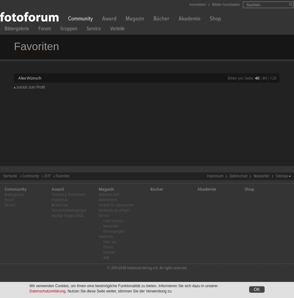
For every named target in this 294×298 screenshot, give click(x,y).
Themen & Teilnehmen (68, 194)
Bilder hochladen (226, 4)
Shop (215, 19)
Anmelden (197, 4)
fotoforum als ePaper (114, 210)
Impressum (215, 176)
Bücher (161, 19)
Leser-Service (113, 221)
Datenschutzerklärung (47, 292)
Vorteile (117, 29)
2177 (47, 176)
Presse (108, 247)
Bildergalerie (17, 29)
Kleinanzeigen (113, 231)
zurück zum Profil (30, 87)
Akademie (190, 19)
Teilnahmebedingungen (69, 210)
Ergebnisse (60, 200)
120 (273, 78)
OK (257, 290)
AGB (106, 258)
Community (80, 19)
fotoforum (106, 237)
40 (257, 78)
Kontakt (109, 252)
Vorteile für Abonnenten (116, 205)
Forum (44, 29)
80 (264, 78)
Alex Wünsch (29, 78)
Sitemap (282, 176)
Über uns (110, 242)
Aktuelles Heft (109, 194)
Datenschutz (239, 176)
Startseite (10, 176)
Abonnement (108, 200)
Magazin (135, 19)
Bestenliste (60, 205)
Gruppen (68, 29)
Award (109, 19)
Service (94, 29)
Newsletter (262, 176)
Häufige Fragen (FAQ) (68, 215)
